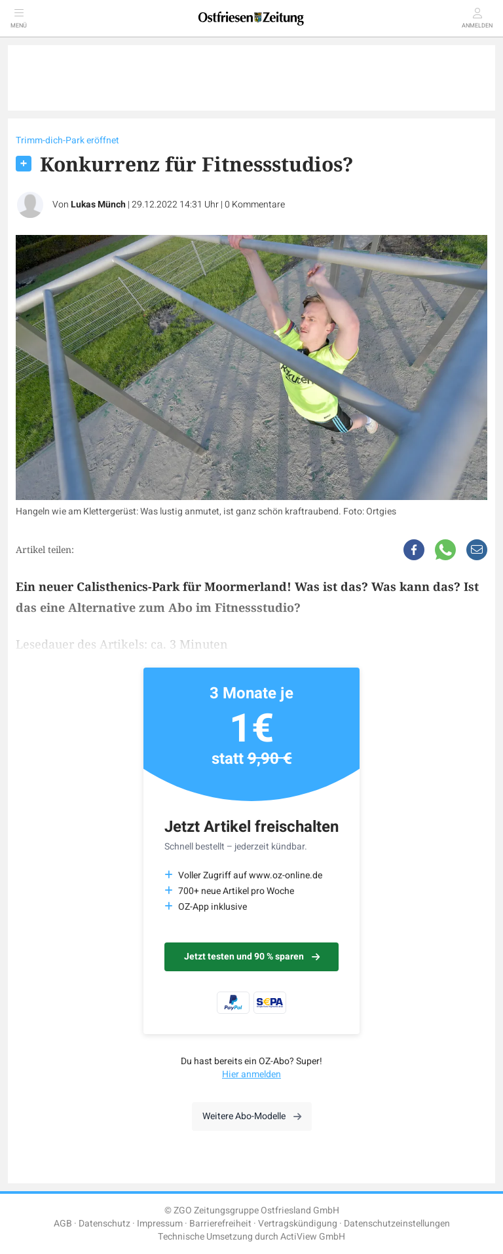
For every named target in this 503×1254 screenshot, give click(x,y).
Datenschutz (104, 1223)
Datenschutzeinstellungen (397, 1223)
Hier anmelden (251, 1074)
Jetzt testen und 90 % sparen (252, 956)
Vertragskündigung (297, 1223)
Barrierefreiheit (220, 1223)
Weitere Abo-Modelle (251, 1116)
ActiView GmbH (312, 1237)
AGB (63, 1223)
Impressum (160, 1223)
